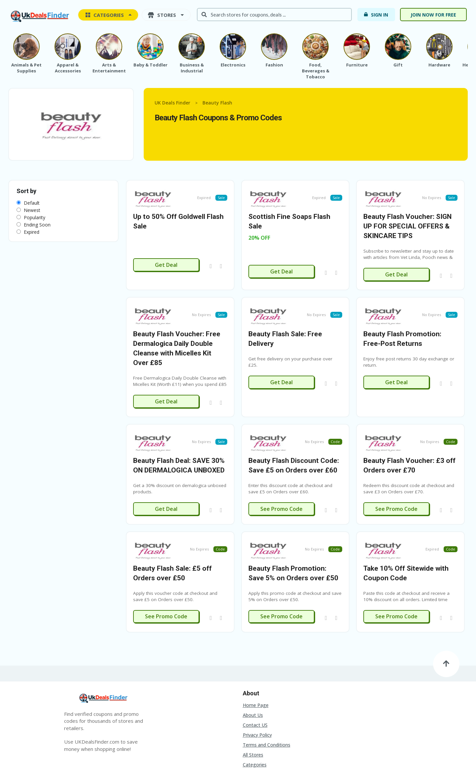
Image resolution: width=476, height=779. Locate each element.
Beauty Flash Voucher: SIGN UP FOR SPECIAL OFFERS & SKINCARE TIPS (407, 217)
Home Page (256, 669)
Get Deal (166, 256)
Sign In (375, 14)
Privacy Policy (257, 699)
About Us (253, 679)
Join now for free (433, 15)
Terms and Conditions (266, 709)
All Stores (253, 719)
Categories (255, 729)
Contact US (255, 689)
